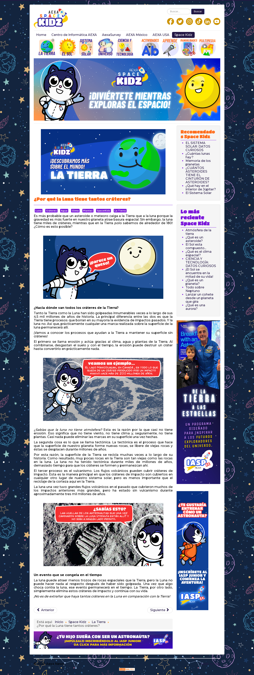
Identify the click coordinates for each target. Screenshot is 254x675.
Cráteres (51, 210)
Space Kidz (183, 35)
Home (41, 35)
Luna (39, 210)
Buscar (198, 11)
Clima (75, 210)
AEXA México (136, 35)
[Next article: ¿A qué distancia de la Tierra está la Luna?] (160, 610)
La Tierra (120, 210)
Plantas (88, 210)
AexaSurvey (111, 35)
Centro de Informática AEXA (74, 35)
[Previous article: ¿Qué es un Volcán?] (45, 610)
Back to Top (210, 664)
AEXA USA (161, 35)
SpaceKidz (103, 210)
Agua (64, 210)
